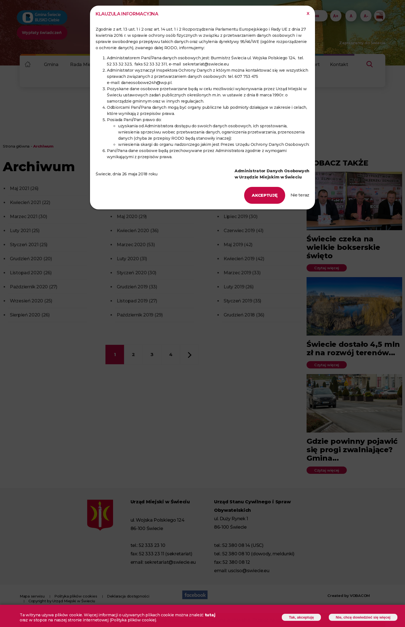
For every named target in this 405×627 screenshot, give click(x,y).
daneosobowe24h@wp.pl (146, 82)
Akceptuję (264, 195)
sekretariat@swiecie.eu (206, 64)
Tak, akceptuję (301, 618)
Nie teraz (300, 195)
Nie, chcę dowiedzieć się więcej (363, 618)
